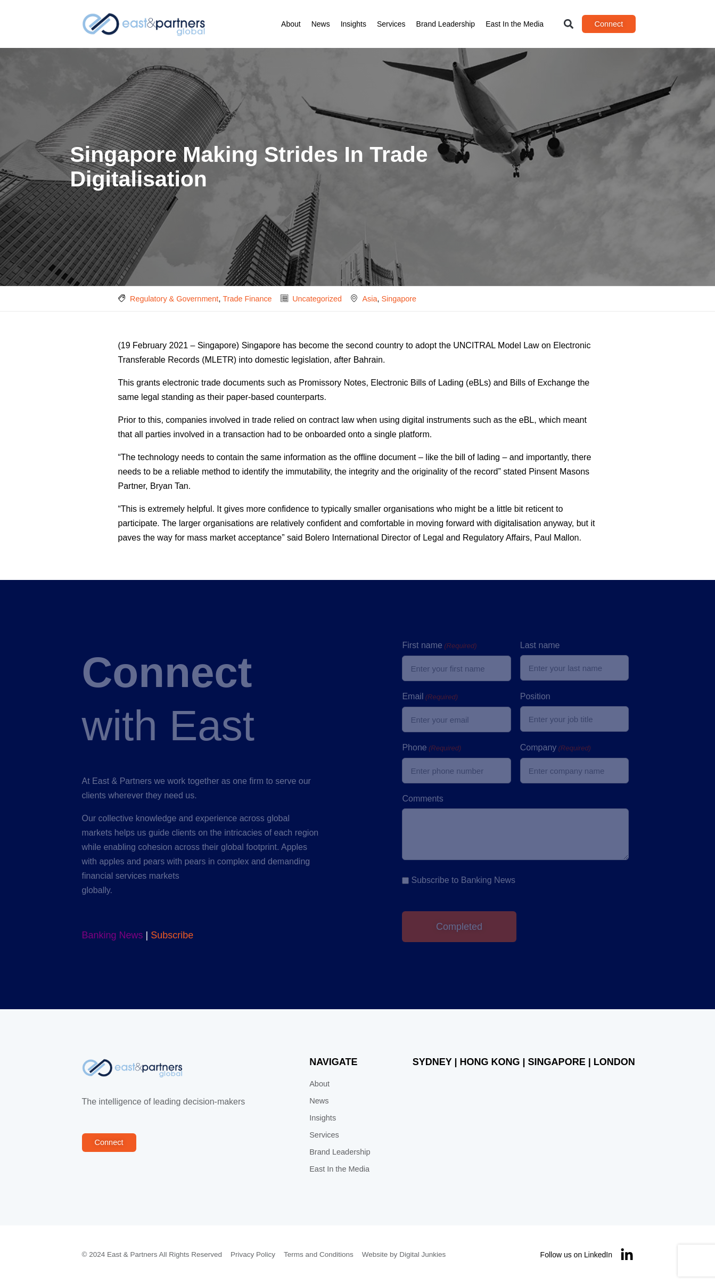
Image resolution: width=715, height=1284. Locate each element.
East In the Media (515, 24)
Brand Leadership (445, 24)
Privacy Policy (253, 1254)
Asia (369, 299)
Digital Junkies (422, 1254)
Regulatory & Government (174, 299)
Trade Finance (247, 299)
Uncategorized (317, 299)
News (320, 24)
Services (391, 24)
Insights (353, 24)
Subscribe (172, 935)
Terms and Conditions (319, 1254)
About (291, 24)
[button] (568, 24)
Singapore (398, 299)
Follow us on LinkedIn (576, 1254)
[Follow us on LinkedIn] (627, 1255)
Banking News (112, 935)
